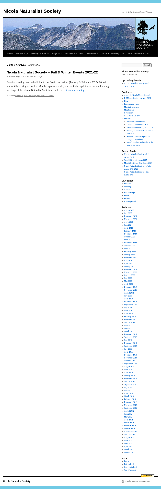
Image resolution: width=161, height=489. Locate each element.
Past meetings (30, 95)
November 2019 (130, 290)
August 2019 (129, 293)
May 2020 (128, 281)
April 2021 (128, 263)
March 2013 (129, 396)
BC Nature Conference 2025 (135, 53)
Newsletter (128, 189)
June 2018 (128, 310)
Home (10, 53)
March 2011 (129, 449)
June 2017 (128, 325)
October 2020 (129, 275)
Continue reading (77, 90)
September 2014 (130, 364)
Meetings (128, 186)
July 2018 (128, 307)
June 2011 (128, 440)
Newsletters (92, 53)
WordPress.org (130, 470)
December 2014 (130, 355)
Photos (127, 195)
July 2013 (128, 387)
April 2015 (128, 352)
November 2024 (130, 219)
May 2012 (128, 417)
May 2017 (128, 328)
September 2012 (130, 408)
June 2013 (128, 390)
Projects (127, 119)
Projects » (57, 53)
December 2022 (130, 243)
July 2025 (128, 213)
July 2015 (128, 349)
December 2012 (130, 402)
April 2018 (128, 313)
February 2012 (130, 426)
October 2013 (129, 381)
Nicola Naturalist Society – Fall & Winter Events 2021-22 (52, 72)
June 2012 (128, 414)
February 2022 (130, 251)
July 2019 (128, 296)
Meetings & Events (40, 53)
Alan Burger (37, 76)
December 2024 (130, 216)
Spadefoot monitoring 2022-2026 (140, 127)
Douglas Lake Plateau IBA (137, 124)
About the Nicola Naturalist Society (138, 95)
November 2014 (130, 358)
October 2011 (129, 434)
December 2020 (130, 269)
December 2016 (130, 334)
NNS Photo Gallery (110, 53)
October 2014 (129, 361)
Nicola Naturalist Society (32, 11)
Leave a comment (46, 95)
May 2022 (128, 248)
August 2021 (129, 260)
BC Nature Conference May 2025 (137, 98)
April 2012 (128, 420)
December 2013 (130, 378)
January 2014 (129, 375)
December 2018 (130, 302)
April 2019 (128, 299)
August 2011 (129, 437)
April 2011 (128, 446)
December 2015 (130, 343)
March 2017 (129, 331)
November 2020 (130, 272)
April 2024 (128, 228)
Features (19, 95)
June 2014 (128, 369)
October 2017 (129, 322)
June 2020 (128, 278)
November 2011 (130, 431)
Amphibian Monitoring (136, 122)
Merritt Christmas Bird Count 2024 (138, 163)
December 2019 (130, 287)
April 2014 (128, 372)
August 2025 (129, 210)
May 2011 (128, 443)
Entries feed (129, 464)
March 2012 (129, 423)
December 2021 (130, 257)
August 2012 (129, 411)
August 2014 (129, 367)
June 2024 (128, 225)
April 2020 (128, 284)
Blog (126, 101)
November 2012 (130, 405)
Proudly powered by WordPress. (137, 481)
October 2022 (129, 245)
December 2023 (130, 234)
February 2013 (130, 399)
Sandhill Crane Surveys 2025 (135, 160)
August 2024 (129, 222)
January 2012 (129, 429)
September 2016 (130, 337)
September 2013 (130, 384)
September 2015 (130, 346)
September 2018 (130, 305)
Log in (126, 461)
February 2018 (130, 316)
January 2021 (129, 266)
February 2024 (130, 231)
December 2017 (130, 319)
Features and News (74, 53)
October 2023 (129, 237)
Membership (22, 53)
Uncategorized (130, 201)
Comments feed (130, 467)
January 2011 (129, 452)
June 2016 (128, 340)
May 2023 (128, 240)
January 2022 (129, 254)
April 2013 (128, 393)
